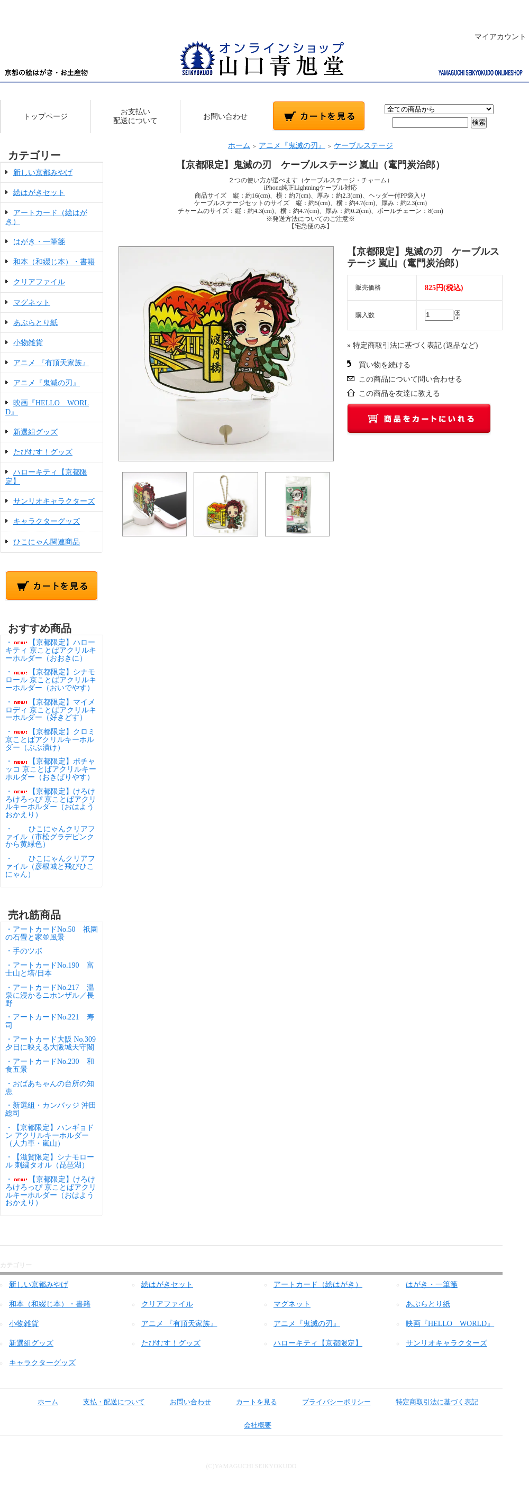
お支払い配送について (135, 116)
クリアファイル (39, 282)
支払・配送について (106, 1402)
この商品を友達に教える (399, 393)
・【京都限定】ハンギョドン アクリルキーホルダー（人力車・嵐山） (49, 1135)
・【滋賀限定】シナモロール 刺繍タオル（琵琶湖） (49, 1161)
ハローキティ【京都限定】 (317, 1343)
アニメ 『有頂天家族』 (51, 363)
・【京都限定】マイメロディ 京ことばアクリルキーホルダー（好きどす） (50, 710)
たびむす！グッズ (42, 452)
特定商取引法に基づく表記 (429, 1402)
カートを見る (249, 1402)
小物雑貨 (28, 343)
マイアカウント (494, 37)
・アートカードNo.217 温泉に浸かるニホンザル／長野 (49, 995)
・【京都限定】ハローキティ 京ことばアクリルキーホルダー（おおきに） (50, 650)
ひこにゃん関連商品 (46, 542)
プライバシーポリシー (329, 1402)
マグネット (31, 303)
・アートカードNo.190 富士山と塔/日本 (49, 969)
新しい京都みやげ (42, 173)
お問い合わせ (225, 116)
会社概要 (250, 1425)
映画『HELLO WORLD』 (450, 1324)
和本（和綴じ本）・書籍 (54, 262)
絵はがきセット (39, 193)
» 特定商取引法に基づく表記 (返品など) (412, 345)
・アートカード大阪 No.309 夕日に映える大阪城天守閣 (54, 1043)
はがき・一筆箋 (39, 242)
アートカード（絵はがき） (317, 1284)
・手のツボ (23, 951)
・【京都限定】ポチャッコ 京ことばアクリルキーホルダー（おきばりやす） (50, 769)
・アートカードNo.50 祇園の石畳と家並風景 (51, 933)
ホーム (239, 146)
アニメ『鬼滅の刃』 (46, 383)
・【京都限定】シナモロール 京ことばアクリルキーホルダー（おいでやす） (50, 680)
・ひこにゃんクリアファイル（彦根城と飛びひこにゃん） (50, 866)
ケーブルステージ (363, 146)
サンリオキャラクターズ (54, 501)
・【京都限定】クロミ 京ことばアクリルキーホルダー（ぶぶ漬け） (50, 740)
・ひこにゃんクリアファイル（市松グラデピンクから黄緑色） (50, 837)
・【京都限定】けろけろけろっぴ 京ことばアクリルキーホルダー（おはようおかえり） (50, 803)
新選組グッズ (35, 432)
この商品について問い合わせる (410, 379)
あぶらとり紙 (35, 323)
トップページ (45, 116)
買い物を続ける (385, 365)
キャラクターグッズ (46, 521)
